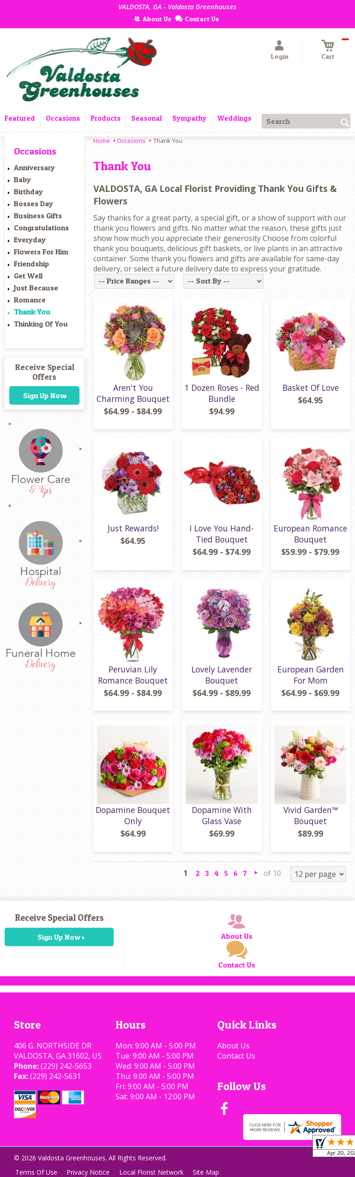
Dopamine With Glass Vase (222, 815)
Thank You (32, 311)
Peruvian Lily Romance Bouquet (133, 675)
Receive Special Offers (44, 372)
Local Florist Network (155, 1172)
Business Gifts (38, 215)
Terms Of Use (37, 1172)
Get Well (28, 275)
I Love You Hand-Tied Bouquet (222, 534)
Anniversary (34, 167)
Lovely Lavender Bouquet (221, 675)
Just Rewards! (133, 528)
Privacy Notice (90, 1172)
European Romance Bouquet (310, 534)
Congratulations (41, 227)
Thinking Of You (41, 323)
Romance (30, 299)
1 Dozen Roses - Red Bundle (221, 393)
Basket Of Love (310, 387)
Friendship (31, 263)
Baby (22, 179)
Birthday (28, 191)
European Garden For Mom (310, 675)
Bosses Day (33, 203)
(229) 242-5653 (66, 1066)
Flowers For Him (41, 251)
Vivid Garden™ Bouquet (310, 815)
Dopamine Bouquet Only (133, 815)
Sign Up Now (44, 395)
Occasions (131, 140)
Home (101, 140)
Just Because (36, 287)
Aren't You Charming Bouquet (133, 393)
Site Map (212, 1172)
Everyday (30, 239)
